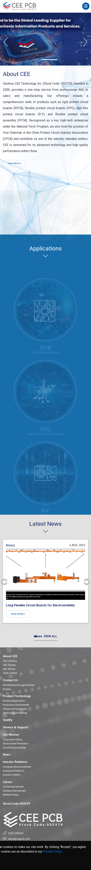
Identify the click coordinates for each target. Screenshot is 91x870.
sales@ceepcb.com (19, 838)
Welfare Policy (11, 794)
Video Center (10, 673)
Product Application (14, 700)
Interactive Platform (13, 770)
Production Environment (16, 704)
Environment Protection (15, 743)
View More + (14, 164)
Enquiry (7, 689)
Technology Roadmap (15, 712)
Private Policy (52, 852)
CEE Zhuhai (9, 669)
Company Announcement (17, 766)
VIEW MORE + (18, 613)
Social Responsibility (14, 747)
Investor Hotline (11, 774)
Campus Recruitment (14, 790)
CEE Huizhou (10, 660)
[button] (37, 59)
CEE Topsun (9, 664)
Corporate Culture (12, 739)
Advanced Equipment (15, 708)
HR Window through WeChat (18, 685)
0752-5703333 (15, 833)
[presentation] (6, 42)
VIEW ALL (45, 636)
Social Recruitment (13, 786)
